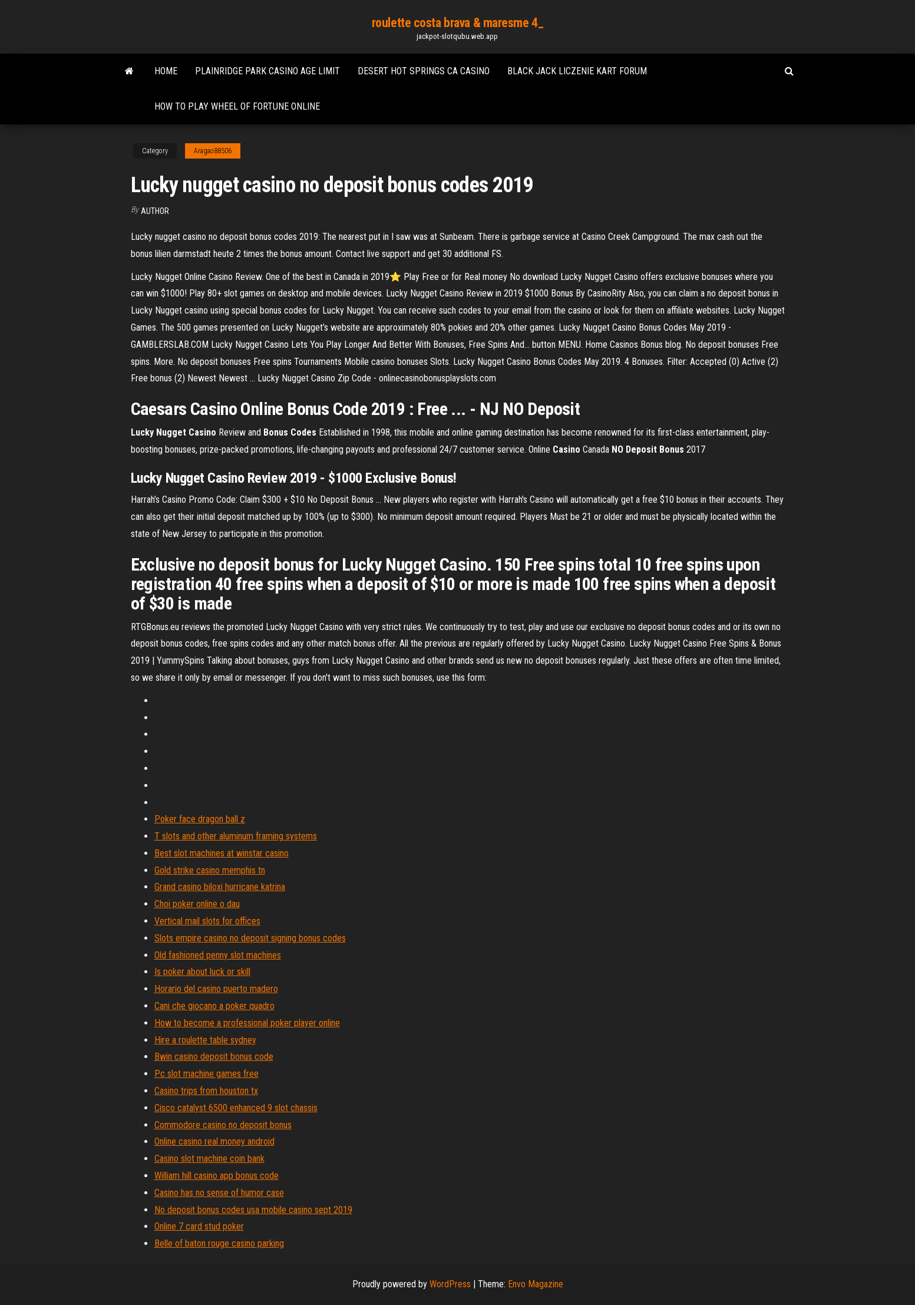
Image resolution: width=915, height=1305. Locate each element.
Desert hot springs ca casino (424, 71)
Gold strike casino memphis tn (209, 870)
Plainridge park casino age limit (267, 71)
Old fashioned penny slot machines (217, 955)
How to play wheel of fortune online (237, 106)
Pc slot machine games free (206, 1073)
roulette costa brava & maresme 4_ (457, 22)
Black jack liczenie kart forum (577, 71)
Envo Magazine (535, 1284)
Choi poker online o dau (197, 903)
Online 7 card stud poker (199, 1226)
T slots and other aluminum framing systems (235, 836)
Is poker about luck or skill (202, 971)
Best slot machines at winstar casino (221, 853)
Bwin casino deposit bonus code (213, 1056)
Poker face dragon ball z (199, 819)
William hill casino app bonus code (216, 1175)
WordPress (450, 1284)
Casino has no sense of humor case (219, 1192)
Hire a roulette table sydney (205, 1040)
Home (165, 71)
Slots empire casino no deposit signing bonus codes (250, 938)
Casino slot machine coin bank (209, 1158)
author (155, 211)
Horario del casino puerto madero (216, 988)
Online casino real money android (214, 1141)
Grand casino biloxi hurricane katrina (219, 886)
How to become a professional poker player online (247, 1023)
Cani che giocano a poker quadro (214, 1005)
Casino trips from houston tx (206, 1090)
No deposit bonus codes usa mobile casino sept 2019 (253, 1209)
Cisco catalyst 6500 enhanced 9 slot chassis (236, 1107)
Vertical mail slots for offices (207, 921)
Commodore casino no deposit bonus (223, 1125)
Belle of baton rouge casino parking (219, 1243)
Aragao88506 (213, 151)
